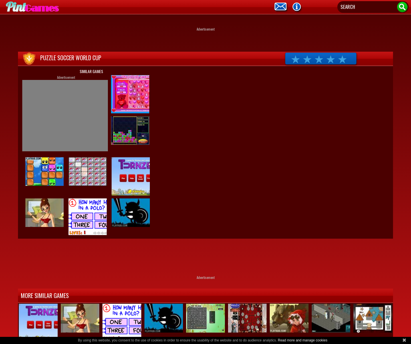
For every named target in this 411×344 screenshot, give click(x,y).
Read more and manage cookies (302, 340)
